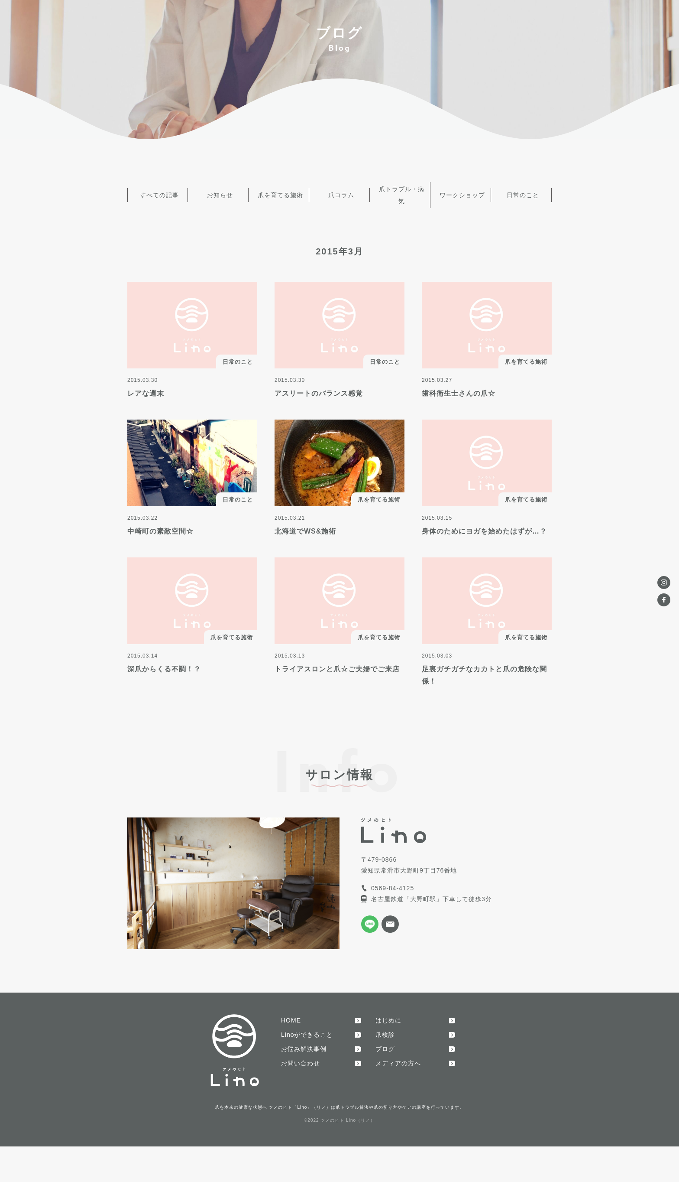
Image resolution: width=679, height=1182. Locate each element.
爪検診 (385, 1026)
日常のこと (521, 191)
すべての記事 (157, 191)
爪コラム (339, 191)
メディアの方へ (398, 1055)
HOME (291, 1012)
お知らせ (218, 191)
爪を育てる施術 (279, 191)
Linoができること (307, 1026)
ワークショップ (461, 191)
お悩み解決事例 (304, 1041)
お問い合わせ (300, 1055)
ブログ (385, 1041)
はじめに (388, 1012)
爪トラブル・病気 (400, 191)
